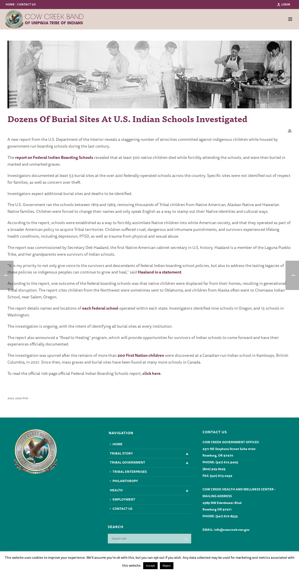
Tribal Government (127, 462)
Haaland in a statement (159, 272)
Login (283, 4)
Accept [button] (150, 565)
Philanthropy (124, 480)
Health (116, 490)
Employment (122, 499)
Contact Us (121, 508)
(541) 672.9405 (227, 462)
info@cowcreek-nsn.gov (231, 529)
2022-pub (21, 398)
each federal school (100, 308)
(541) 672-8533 (227, 516)
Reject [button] (167, 565)
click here (152, 373)
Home (116, 444)
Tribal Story (121, 453)
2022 (10, 398)
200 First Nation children (140, 355)
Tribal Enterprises (128, 471)
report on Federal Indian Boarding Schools (54, 157)
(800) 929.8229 (213, 468)
